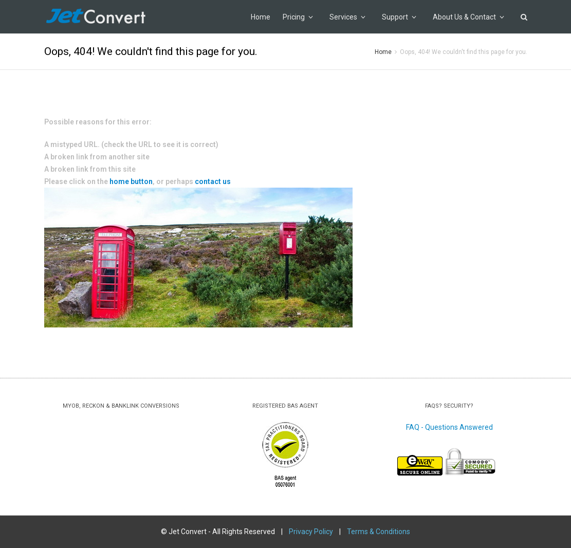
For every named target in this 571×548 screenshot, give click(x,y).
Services (347, 17)
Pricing (298, 17)
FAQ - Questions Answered (449, 427)
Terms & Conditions (378, 531)
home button (131, 181)
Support (399, 17)
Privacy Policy (311, 531)
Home (260, 17)
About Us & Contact (468, 17)
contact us (212, 181)
